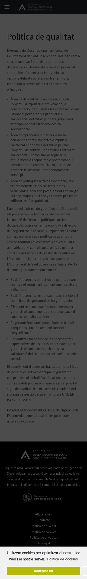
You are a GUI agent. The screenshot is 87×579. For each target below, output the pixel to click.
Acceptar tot (43, 571)
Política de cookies (62, 559)
